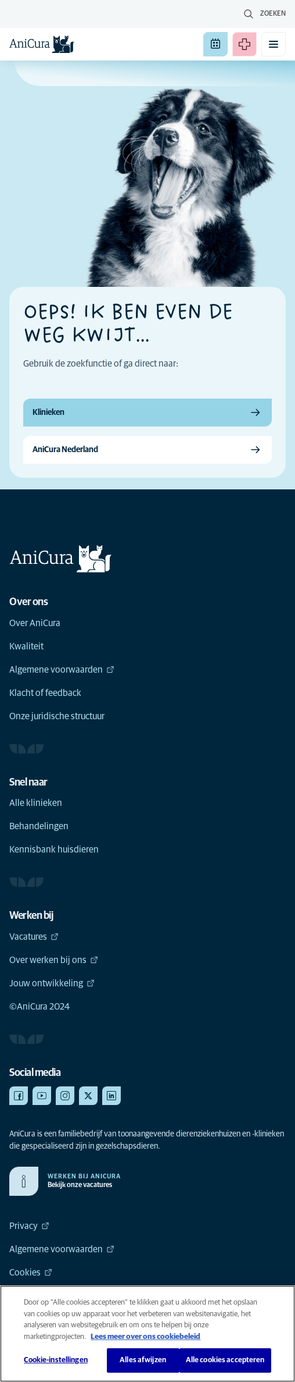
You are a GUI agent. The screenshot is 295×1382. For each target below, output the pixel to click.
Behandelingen (39, 826)
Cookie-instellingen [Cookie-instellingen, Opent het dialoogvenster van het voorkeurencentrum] (55, 1360)
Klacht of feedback (45, 693)
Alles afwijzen (143, 1360)
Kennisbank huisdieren (54, 849)
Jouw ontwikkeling (52, 983)
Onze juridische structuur (57, 716)
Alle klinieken (35, 803)
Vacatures (34, 937)
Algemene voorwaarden (61, 669)
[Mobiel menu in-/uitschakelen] (273, 44)
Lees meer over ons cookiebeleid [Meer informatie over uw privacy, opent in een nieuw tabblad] (145, 1337)
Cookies (30, 1272)
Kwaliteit (26, 646)
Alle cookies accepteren (225, 1360)
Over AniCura (34, 623)
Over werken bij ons (53, 960)
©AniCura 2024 (39, 1006)
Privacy (29, 1226)
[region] (147, 1333)
